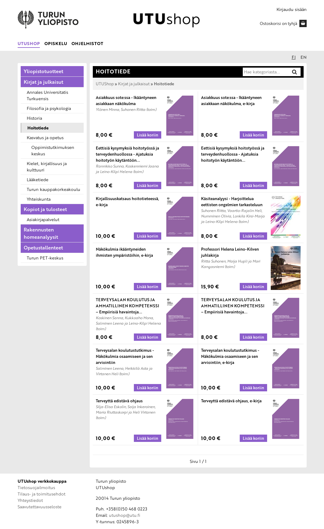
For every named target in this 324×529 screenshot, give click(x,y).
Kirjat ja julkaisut (43, 82)
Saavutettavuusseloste (39, 506)
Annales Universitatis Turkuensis (47, 95)
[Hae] (294, 72)
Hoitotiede (38, 128)
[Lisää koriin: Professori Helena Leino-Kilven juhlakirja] (253, 286)
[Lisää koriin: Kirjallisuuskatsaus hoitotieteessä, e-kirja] (147, 236)
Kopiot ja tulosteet (45, 209)
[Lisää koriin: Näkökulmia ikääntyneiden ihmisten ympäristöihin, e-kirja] (147, 286)
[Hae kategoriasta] (265, 72)
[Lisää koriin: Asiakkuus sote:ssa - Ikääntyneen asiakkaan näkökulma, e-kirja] (253, 135)
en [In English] (304, 57)
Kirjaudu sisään (292, 9)
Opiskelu (55, 43)
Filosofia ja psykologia (49, 108)
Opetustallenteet (43, 247)
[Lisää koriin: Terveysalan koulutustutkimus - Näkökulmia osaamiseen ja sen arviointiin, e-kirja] (253, 387)
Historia (34, 118)
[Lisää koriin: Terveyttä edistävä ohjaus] (147, 438)
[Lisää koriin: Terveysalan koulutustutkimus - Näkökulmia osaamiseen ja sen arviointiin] (147, 387)
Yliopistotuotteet (43, 71)
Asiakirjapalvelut (43, 219)
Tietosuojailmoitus (36, 487)
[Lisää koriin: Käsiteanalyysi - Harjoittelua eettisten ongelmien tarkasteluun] (253, 236)
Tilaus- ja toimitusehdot (41, 494)
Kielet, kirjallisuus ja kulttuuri (47, 166)
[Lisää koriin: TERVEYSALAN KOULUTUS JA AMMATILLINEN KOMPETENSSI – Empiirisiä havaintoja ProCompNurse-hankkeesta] (147, 337)
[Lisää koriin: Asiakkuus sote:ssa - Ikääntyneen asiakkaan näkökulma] (147, 135)
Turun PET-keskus (45, 258)
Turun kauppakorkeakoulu (53, 189)
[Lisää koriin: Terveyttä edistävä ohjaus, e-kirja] (253, 438)
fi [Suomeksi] (294, 57)
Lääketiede (37, 179)
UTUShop (29, 43)
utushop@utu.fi (124, 515)
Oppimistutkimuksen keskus (52, 150)
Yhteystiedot (30, 500)
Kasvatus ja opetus (45, 137)
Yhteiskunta (39, 199)
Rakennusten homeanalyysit (41, 233)
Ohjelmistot (87, 43)
